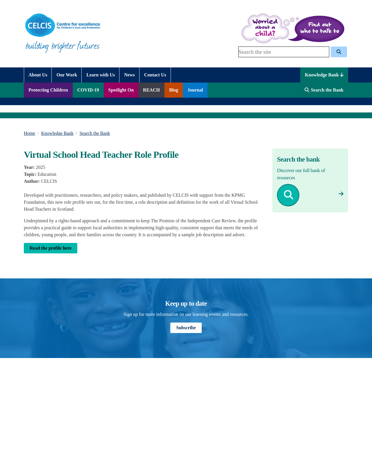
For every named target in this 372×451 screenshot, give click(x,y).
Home (29, 133)
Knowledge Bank (324, 74)
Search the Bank (95, 133)
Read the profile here (50, 248)
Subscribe (186, 327)
